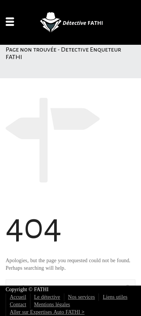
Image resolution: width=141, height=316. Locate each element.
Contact (18, 304)
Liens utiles (115, 297)
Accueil (18, 297)
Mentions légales (52, 304)
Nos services (81, 297)
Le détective (47, 297)
